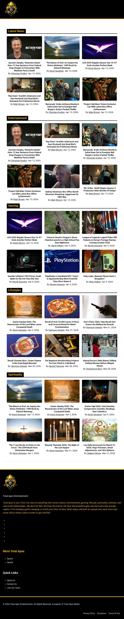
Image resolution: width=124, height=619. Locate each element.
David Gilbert (57, 247)
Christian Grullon (19, 74)
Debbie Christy (94, 455)
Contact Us (12, 584)
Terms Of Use (114, 613)
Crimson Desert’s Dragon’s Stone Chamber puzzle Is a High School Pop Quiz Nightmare (62, 241)
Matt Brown (19, 104)
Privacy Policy (87, 613)
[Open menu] (119, 9)
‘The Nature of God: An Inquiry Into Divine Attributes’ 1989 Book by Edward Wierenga (62, 65)
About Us (11, 580)
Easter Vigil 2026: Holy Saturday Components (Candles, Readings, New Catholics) (100, 411)
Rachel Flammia (56, 370)
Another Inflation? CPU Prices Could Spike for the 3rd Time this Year (24, 278)
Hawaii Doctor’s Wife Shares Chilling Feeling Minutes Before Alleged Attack (99, 364)
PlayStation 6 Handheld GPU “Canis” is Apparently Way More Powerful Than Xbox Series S (61, 280)
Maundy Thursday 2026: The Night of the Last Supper (62, 448)
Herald (10, 562)
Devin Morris (94, 68)
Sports (10, 558)
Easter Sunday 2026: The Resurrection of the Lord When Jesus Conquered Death (24, 326)
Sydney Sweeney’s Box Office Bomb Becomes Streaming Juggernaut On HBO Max (62, 195)
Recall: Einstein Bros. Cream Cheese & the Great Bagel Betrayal (24, 363)
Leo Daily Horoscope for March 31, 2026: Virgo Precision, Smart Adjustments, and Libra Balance (99, 449)
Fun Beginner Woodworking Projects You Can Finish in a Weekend (61, 364)
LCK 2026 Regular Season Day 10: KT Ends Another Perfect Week (99, 64)
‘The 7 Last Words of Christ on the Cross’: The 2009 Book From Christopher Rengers (24, 449)
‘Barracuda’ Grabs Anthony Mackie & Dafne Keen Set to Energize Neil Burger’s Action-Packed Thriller (62, 107)
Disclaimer (101, 613)
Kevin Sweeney (57, 71)
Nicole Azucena (95, 247)
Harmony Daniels (56, 332)
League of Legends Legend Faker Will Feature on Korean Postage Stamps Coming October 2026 (99, 241)
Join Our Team (14, 587)
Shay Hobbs (95, 283)
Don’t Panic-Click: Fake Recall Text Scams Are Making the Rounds (100, 324)
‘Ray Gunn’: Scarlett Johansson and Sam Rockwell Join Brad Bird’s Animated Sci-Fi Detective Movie (24, 98)
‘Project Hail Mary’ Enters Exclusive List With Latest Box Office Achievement (99, 107)
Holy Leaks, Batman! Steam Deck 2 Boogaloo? (100, 278)
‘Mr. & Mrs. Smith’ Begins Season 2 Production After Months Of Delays (99, 189)
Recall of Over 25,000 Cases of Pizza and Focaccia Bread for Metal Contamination (62, 326)
